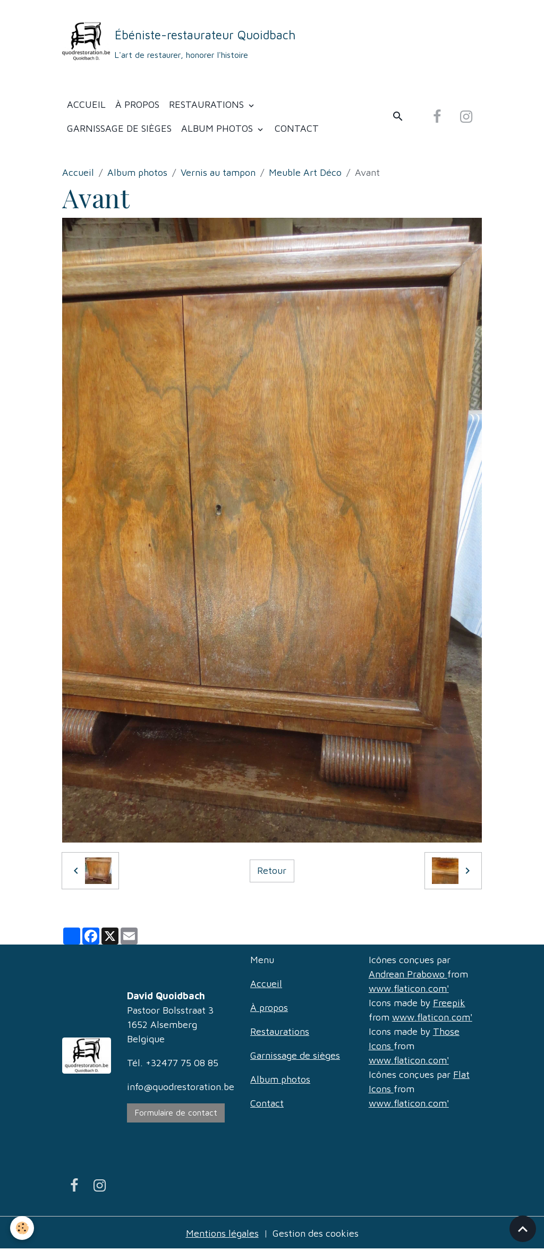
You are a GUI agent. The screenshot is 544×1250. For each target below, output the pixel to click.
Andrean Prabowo (408, 974)
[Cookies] (23, 1228)
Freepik (449, 1002)
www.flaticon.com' (409, 988)
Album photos (218, 128)
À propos (137, 104)
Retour (271, 870)
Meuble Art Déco (305, 172)
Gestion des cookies (316, 1233)
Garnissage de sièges (119, 128)
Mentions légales (222, 1233)
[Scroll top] (522, 1228)
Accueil (86, 104)
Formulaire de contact (176, 1112)
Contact (297, 128)
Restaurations (207, 104)
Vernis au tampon (218, 172)
